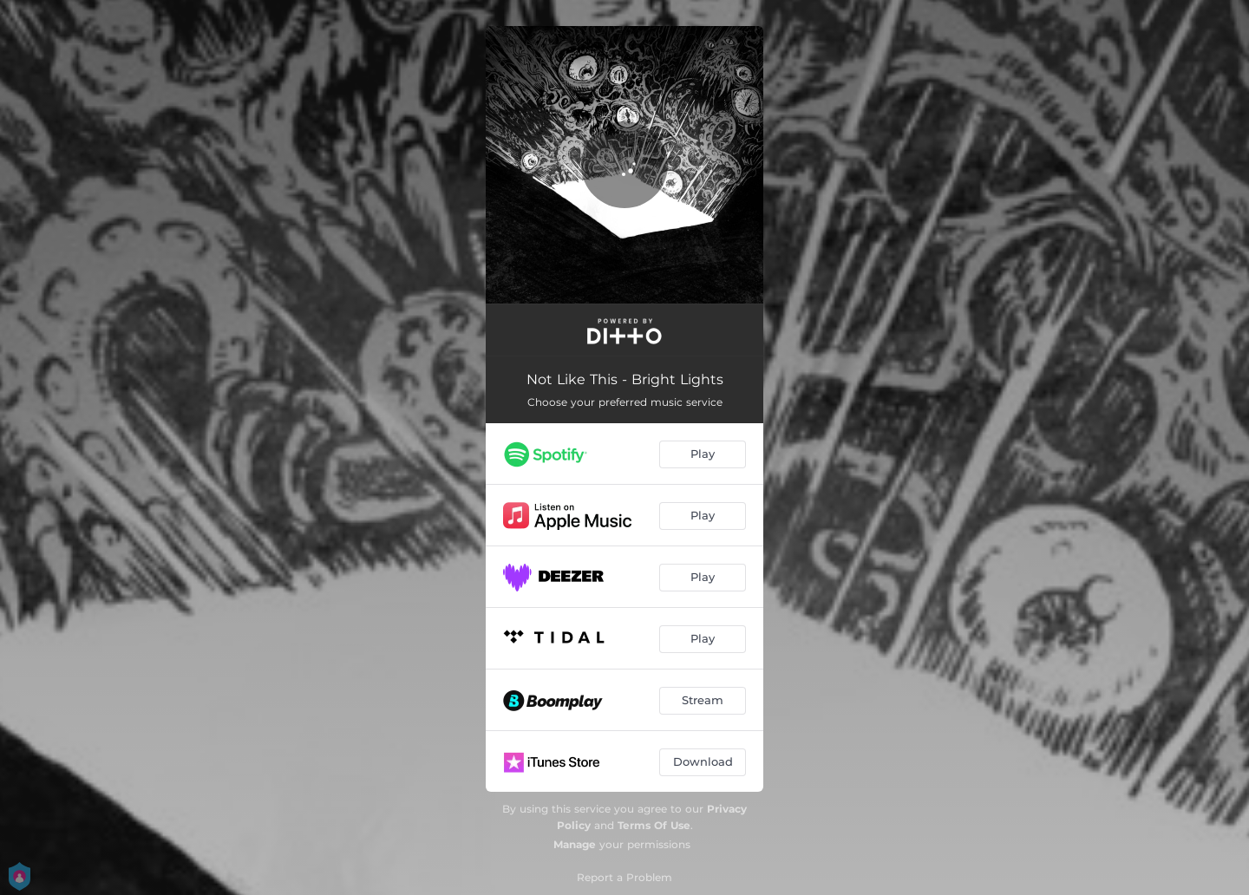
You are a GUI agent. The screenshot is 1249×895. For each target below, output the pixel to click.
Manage (574, 844)
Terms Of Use (654, 825)
